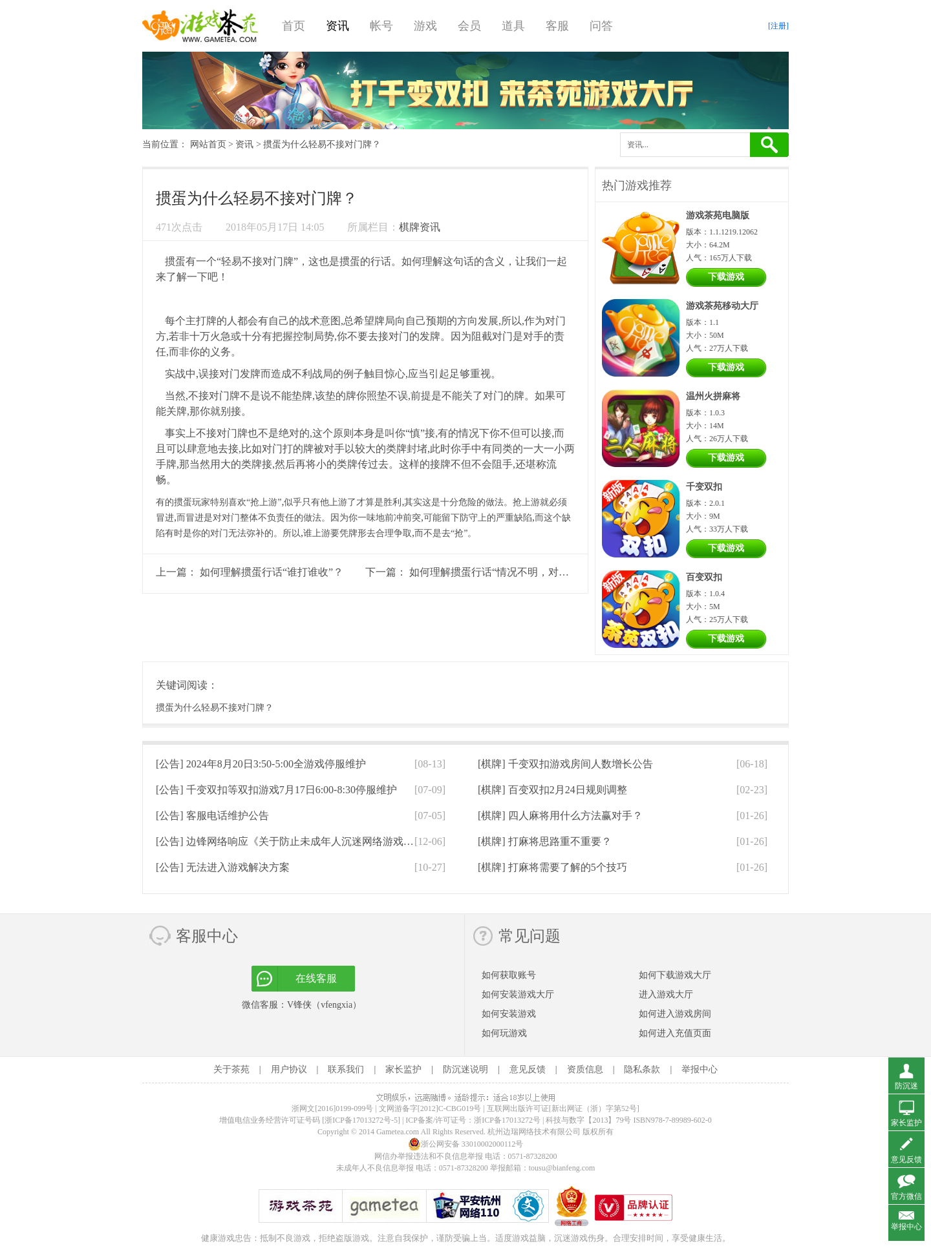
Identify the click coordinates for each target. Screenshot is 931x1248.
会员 (469, 25)
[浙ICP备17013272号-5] (361, 1120)
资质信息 (585, 1069)
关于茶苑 (231, 1069)
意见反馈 (527, 1069)
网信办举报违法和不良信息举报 (428, 1156)
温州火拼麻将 (713, 396)
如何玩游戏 (504, 1033)
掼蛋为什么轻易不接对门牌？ (214, 707)
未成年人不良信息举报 (376, 1167)
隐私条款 (642, 1069)
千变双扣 (704, 487)
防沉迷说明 (465, 1069)
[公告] (261, 763)
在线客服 (316, 978)
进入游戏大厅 (666, 994)
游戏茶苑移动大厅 (722, 306)
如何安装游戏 (509, 1014)
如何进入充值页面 (675, 1033)
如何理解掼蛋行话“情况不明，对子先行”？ (507, 572)
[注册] (778, 25)
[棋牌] (565, 763)
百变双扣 (704, 577)
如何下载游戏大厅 (675, 975)
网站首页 (208, 144)
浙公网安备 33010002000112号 (466, 1144)
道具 (513, 25)
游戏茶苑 (200, 26)
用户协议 (289, 1069)
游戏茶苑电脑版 (717, 215)
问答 (601, 25)
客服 (557, 25)
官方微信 (906, 1196)
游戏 (425, 25)
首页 (293, 25)
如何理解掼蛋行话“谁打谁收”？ (271, 572)
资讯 (337, 25)
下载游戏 (726, 277)
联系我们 (346, 1069)
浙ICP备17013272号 (507, 1120)
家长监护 (403, 1069)
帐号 (381, 25)
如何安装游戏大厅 (518, 994)
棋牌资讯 (419, 227)
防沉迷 (906, 1085)
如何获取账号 (509, 975)
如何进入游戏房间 (675, 1014)
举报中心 (699, 1069)
